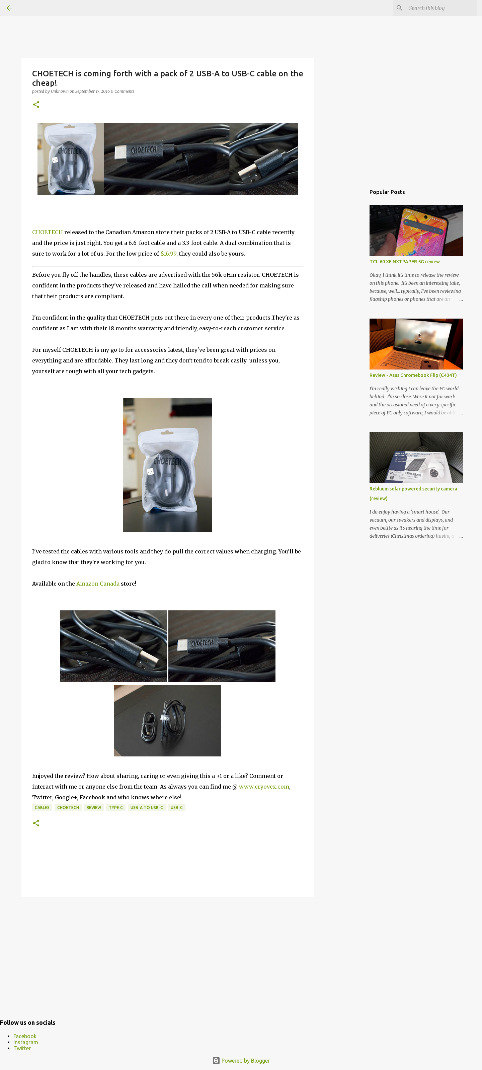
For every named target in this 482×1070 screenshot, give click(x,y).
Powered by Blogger (241, 1061)
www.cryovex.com (264, 786)
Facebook (24, 1036)
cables (42, 807)
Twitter (22, 1048)
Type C (116, 807)
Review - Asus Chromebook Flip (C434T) (413, 375)
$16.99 (168, 253)
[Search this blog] (441, 8)
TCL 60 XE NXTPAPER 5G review (405, 261)
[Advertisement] (168, 954)
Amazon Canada (97, 583)
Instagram (25, 1042)
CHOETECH (47, 232)
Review (94, 807)
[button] (36, 105)
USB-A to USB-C (147, 807)
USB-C (177, 807)
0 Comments (122, 91)
